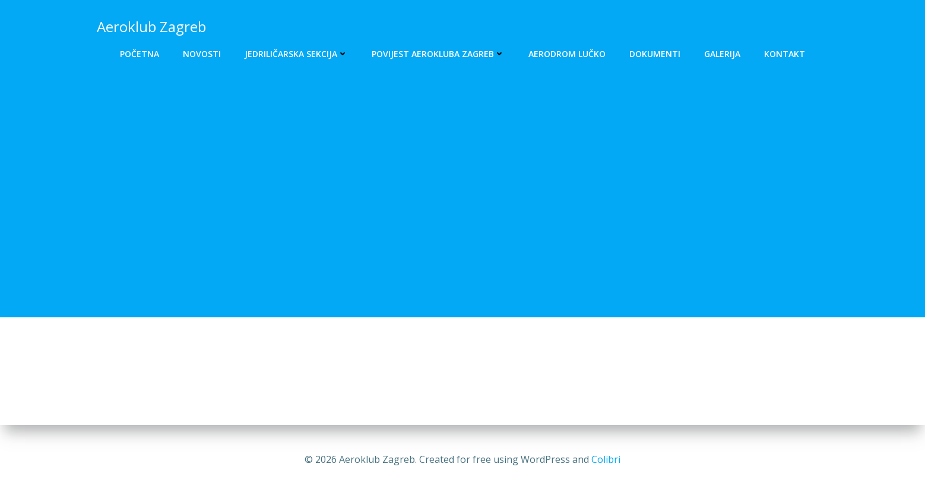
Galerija (722, 53)
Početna (139, 53)
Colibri (605, 459)
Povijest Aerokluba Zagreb (438, 53)
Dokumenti (654, 53)
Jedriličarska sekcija (296, 53)
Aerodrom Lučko (567, 53)
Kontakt (784, 53)
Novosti (202, 53)
